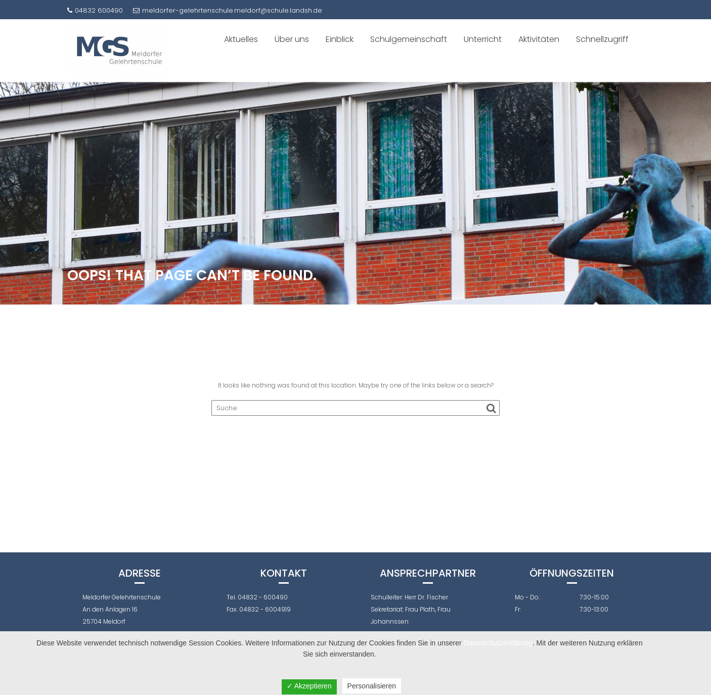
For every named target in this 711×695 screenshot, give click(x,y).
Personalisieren (371, 686)
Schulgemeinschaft (408, 39)
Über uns (292, 39)
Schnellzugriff (602, 39)
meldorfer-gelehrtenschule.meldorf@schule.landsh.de (227, 10)
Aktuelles (241, 39)
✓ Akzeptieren (309, 686)
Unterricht (483, 39)
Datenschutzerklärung (498, 643)
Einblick (339, 39)
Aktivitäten (538, 39)
